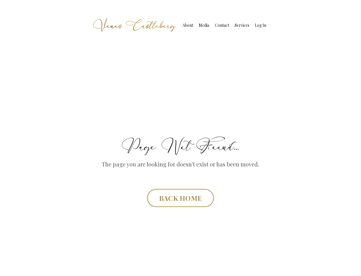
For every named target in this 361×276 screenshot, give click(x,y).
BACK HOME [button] (180, 197)
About (187, 25)
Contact (222, 25)
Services (242, 25)
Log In (260, 25)
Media (204, 25)
